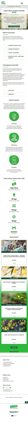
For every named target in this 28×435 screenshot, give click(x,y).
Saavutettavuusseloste (7, 391)
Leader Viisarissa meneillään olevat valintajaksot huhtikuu (14, 282)
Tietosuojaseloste (6, 389)
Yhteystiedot (14, 167)
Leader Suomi (6, 378)
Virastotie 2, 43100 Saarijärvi (8, 363)
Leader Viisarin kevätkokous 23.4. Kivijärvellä (14, 335)
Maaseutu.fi (5, 377)
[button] (21, 3)
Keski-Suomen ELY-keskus (8, 381)
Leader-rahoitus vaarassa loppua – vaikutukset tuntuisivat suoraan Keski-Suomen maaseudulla (14, 256)
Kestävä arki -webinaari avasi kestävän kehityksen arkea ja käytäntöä (14, 309)
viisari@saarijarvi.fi (6, 365)
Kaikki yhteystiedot (7, 364)
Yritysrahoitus (14, 123)
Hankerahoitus (14, 145)
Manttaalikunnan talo (7, 362)
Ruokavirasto (5, 379)
